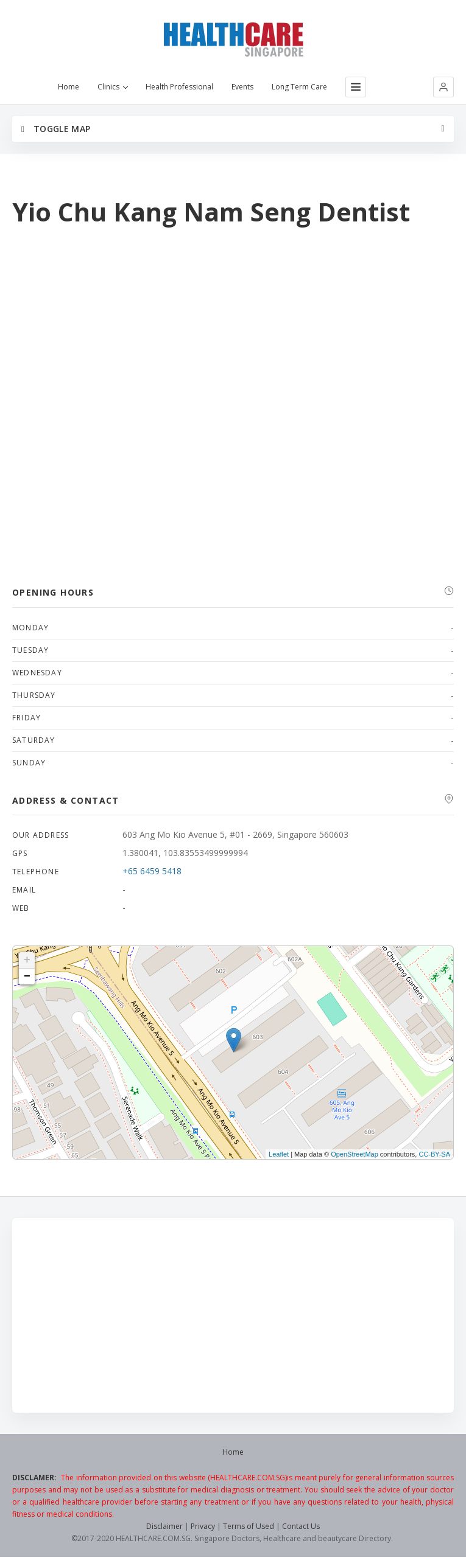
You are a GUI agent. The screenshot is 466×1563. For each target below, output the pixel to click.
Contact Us (301, 1526)
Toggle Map (55, 128)
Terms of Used (248, 1526)
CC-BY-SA (434, 1154)
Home (68, 87)
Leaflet (279, 1154)
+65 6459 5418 (152, 871)
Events (242, 87)
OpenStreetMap (354, 1154)
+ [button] (27, 960)
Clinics (112, 87)
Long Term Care (299, 87)
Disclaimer (164, 1526)
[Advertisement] (233, 1315)
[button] (443, 87)
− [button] (27, 976)
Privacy (203, 1526)
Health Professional (179, 87)
